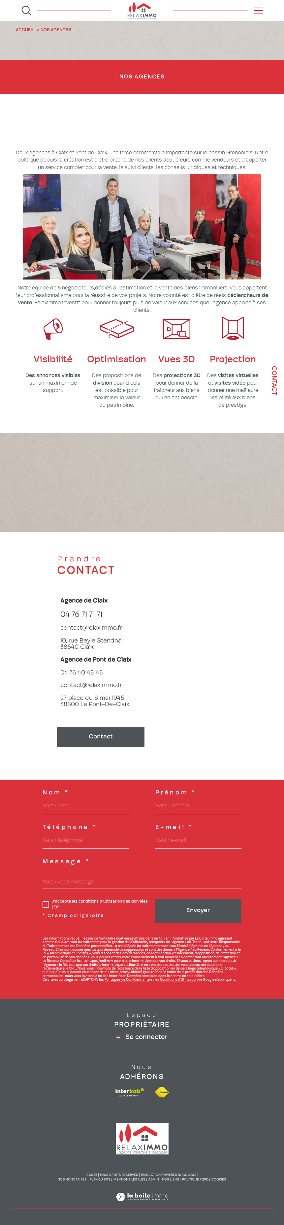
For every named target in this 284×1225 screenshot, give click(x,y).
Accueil (25, 30)
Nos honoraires (72, 1179)
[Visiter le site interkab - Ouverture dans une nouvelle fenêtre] (129, 1092)
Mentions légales (129, 1179)
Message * (66, 862)
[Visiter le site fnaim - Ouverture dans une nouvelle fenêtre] (162, 1092)
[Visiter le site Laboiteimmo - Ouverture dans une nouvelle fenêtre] (142, 1205)
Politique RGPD (195, 1179)
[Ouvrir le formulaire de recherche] (26, 10)
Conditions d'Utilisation (179, 980)
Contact (273, 380)
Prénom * (175, 793)
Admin (153, 1179)
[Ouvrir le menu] (258, 10)
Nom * (56, 793)
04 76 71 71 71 (81, 625)
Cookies (218, 1179)
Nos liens (170, 1179)
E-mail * (174, 828)
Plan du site (100, 1179)
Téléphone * (70, 828)
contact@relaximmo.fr (91, 639)
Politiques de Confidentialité (127, 980)
